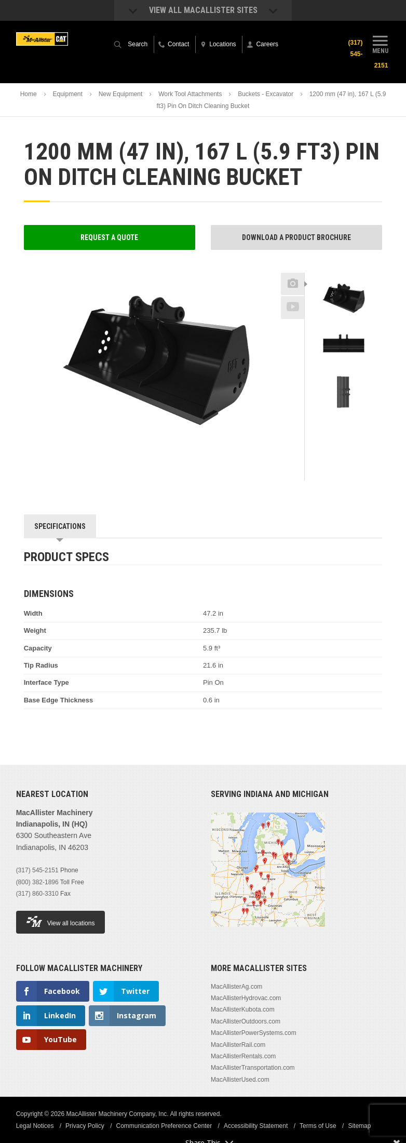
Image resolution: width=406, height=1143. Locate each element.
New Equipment (121, 94)
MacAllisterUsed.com (240, 1079)
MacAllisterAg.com (236, 986)
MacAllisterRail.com (238, 1044)
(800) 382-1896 (37, 882)
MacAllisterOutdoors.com (245, 1021)
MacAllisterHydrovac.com (246, 998)
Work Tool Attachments (190, 94)
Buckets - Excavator (265, 94)
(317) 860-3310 (37, 893)
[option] (343, 301)
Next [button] (355, 426)
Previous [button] (343, 269)
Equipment (67, 94)
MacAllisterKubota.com (243, 1009)
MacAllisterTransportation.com (253, 1067)
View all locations (60, 921)
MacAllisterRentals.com (243, 1056)
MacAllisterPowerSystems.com (253, 1032)
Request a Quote (109, 237)
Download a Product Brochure (296, 237)
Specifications (60, 526)
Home (28, 94)
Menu (380, 43)
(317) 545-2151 (37, 870)
